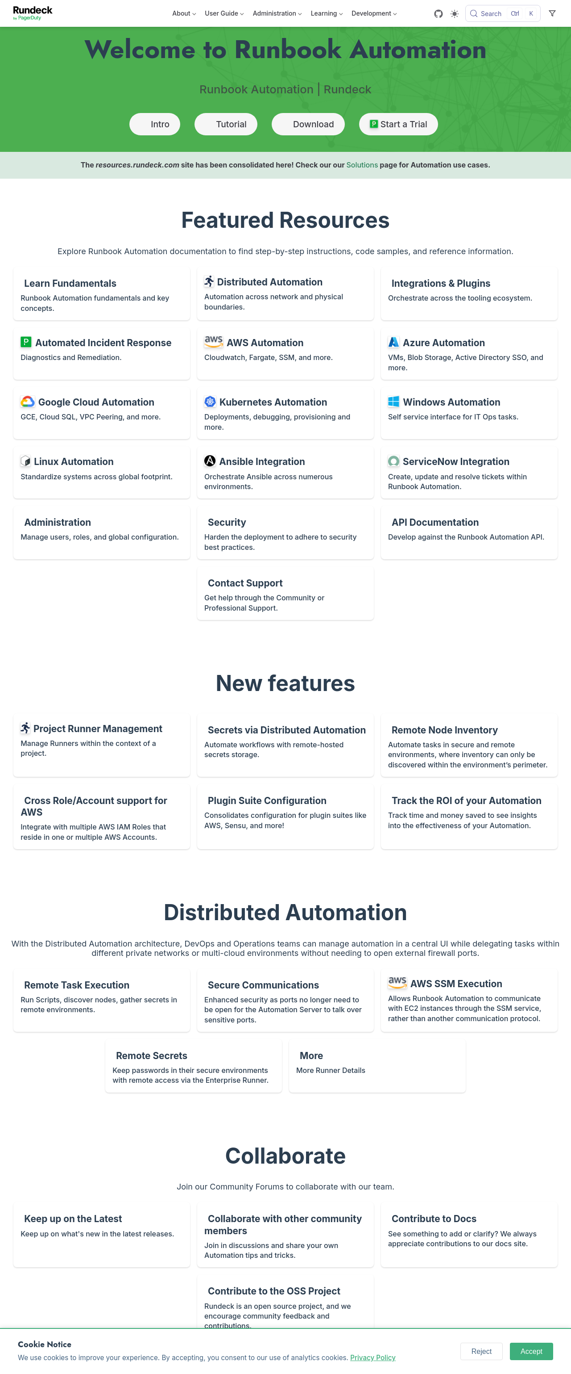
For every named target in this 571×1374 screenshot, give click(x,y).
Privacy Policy (373, 1357)
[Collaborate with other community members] (285, 1234)
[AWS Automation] (285, 353)
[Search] (503, 13)
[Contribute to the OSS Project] (285, 1306)
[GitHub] (438, 14)
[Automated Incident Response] (101, 353)
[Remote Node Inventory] (469, 745)
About (184, 15)
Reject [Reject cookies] (482, 1351)
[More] (377, 1066)
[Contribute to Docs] (469, 1234)
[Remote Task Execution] (101, 1000)
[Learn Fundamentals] (101, 293)
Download (308, 124)
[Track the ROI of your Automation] (469, 816)
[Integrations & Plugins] (469, 293)
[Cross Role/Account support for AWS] (101, 816)
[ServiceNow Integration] (469, 472)
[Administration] (101, 532)
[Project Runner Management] (101, 745)
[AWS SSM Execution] (469, 1000)
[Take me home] (35, 13)
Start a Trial (398, 124)
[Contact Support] (285, 593)
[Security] (285, 532)
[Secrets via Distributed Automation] (285, 745)
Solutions (362, 164)
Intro (155, 124)
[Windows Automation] (469, 413)
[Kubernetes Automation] (285, 413)
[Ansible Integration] (285, 472)
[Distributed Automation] (285, 293)
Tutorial (226, 124)
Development (374, 15)
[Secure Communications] (285, 1000)
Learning (327, 15)
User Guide (224, 15)
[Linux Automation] (101, 472)
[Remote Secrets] (193, 1066)
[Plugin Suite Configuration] (285, 816)
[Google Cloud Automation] (101, 413)
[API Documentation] (469, 532)
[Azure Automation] (469, 353)
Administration (277, 15)
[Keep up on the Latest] (101, 1234)
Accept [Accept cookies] (531, 1351)
